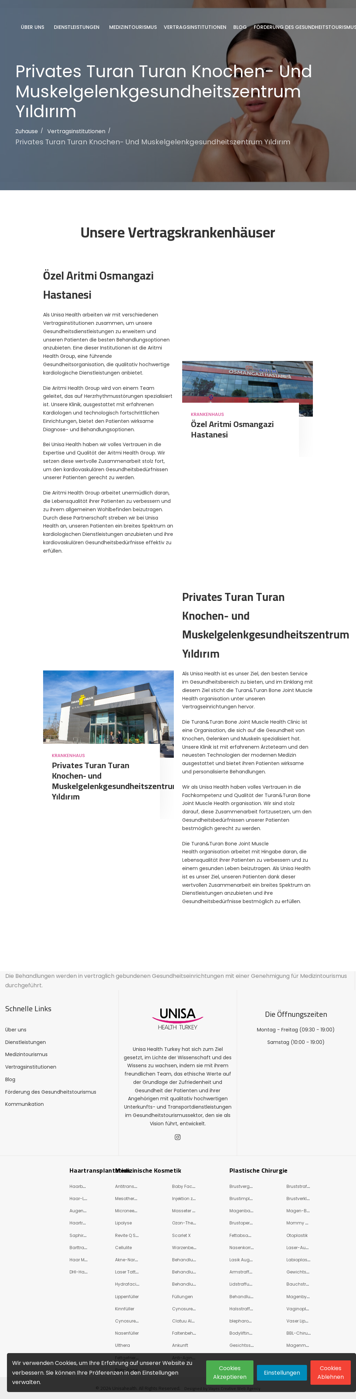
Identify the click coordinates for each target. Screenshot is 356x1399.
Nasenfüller (127, 1333)
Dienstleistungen (25, 1042)
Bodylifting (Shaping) (252, 1333)
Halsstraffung (244, 1309)
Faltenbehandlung (192, 1333)
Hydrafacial (127, 1284)
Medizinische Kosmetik (148, 1170)
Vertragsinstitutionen (76, 131)
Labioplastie (299, 1260)
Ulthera (122, 1345)
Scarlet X (181, 1235)
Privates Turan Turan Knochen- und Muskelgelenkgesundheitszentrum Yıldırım (152, 142)
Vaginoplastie (301, 1309)
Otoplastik (297, 1235)
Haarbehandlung (88, 1186)
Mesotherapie (129, 1198)
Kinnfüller (124, 1309)
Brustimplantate (246, 1198)
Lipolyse (123, 1223)
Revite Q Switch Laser (137, 1235)
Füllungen (182, 1297)
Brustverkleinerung (305, 1198)
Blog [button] (240, 27)
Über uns (15, 1029)
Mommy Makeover (305, 1223)
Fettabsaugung (246, 1235)
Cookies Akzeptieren (229, 1372)
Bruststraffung (301, 1186)
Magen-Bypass (303, 1211)
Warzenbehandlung (193, 1248)
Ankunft (180, 1345)
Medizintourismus (26, 1054)
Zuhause (26, 131)
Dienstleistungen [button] (77, 27)
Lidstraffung (242, 1284)
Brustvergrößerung (249, 1186)
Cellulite (123, 1248)
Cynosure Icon (187, 1309)
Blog (10, 1079)
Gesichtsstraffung (248, 1345)
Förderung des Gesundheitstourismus (50, 1091)
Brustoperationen (247, 1223)
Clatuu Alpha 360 (190, 1321)
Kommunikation (24, 1104)
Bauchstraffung (303, 1284)
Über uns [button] (33, 27)
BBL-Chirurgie (301, 1333)
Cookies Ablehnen (330, 1372)
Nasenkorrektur (245, 1248)
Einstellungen (282, 1373)
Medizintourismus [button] (133, 27)
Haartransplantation (100, 1170)
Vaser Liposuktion (304, 1321)
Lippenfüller (127, 1297)
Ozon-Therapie (188, 1223)
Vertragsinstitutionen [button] (196, 27)
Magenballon (243, 1211)
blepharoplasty (245, 1321)
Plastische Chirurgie (258, 1170)
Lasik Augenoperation (252, 1260)
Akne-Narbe (127, 1260)
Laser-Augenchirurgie (309, 1248)
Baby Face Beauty (191, 1186)
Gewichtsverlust (303, 1272)
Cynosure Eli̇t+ (130, 1321)
